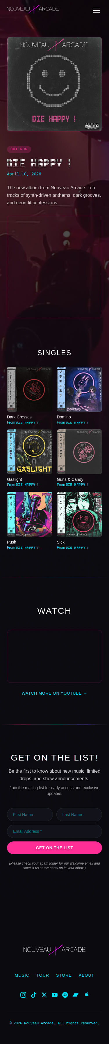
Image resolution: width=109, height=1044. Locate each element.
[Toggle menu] (96, 10)
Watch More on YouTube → (54, 693)
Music (22, 975)
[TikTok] (34, 994)
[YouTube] (55, 994)
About (86, 975)
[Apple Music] (86, 994)
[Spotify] (65, 994)
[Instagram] (23, 994)
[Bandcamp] (75, 994)
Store (64, 975)
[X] (44, 994)
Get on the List (54, 847)
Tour (42, 975)
